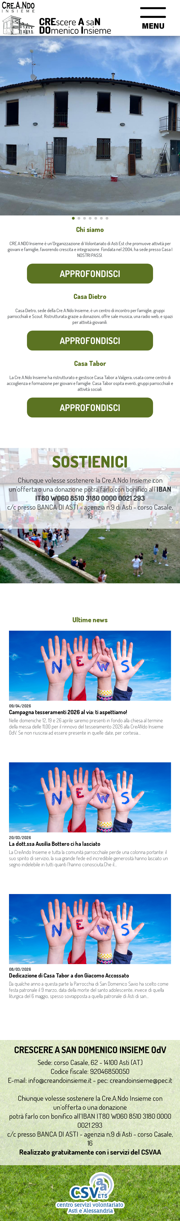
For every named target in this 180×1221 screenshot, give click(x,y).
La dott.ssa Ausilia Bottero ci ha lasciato (54, 843)
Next (172, 125)
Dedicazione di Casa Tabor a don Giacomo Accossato (69, 975)
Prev (7, 125)
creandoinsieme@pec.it (141, 1080)
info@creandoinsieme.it (60, 1080)
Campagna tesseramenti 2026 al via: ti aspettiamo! (68, 712)
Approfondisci (90, 273)
